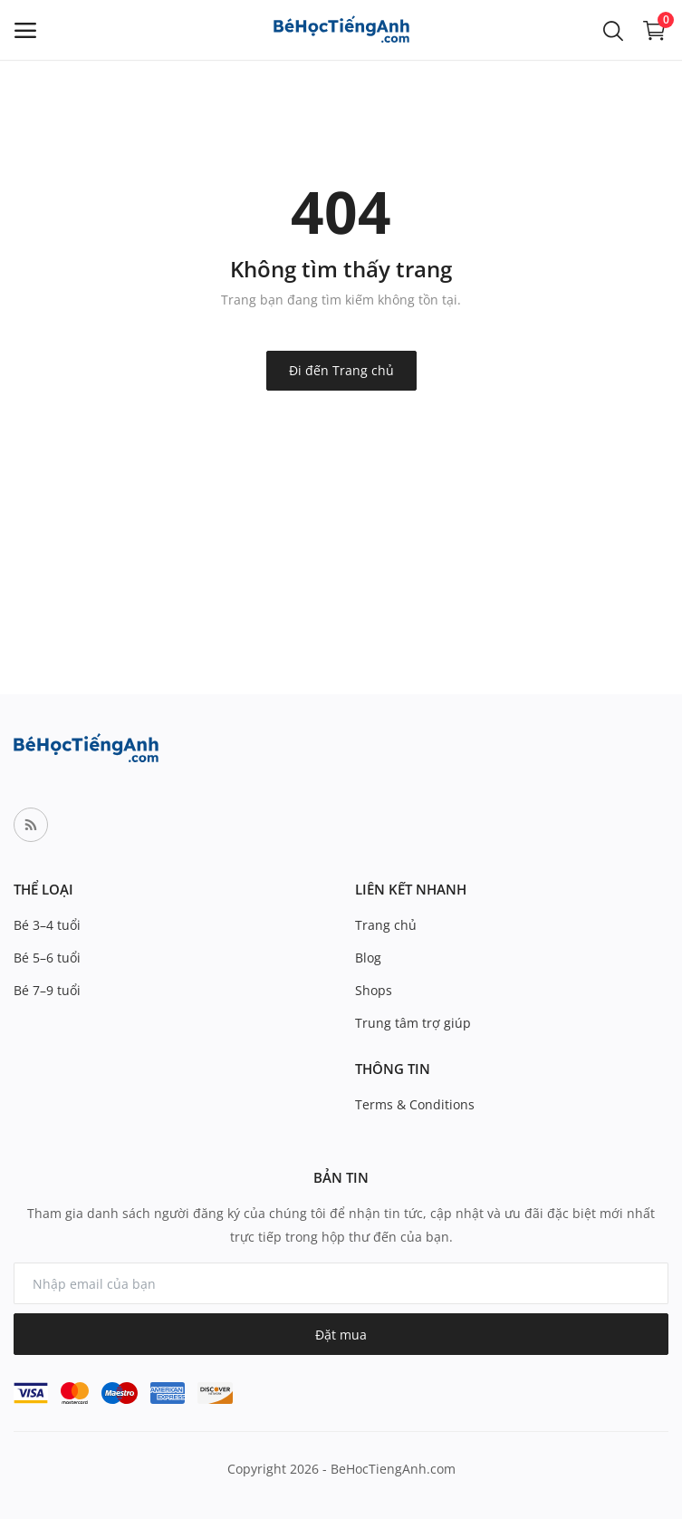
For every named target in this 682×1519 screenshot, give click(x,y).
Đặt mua (341, 1334)
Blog (368, 957)
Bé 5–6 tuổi (47, 957)
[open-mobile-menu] (25, 30)
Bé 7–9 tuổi (47, 990)
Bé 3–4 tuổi (47, 925)
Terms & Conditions (415, 1104)
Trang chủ (386, 925)
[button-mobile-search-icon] (613, 30)
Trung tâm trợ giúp (413, 1022)
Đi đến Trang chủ (341, 370)
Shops (373, 990)
